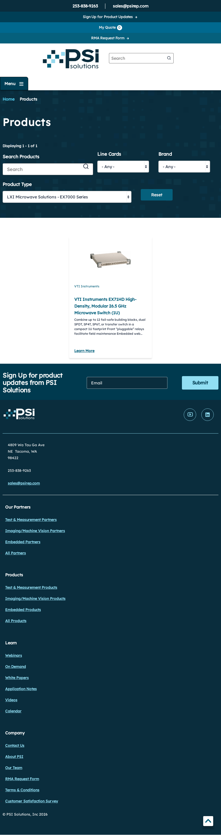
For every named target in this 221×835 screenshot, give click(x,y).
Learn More (84, 350)
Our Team (13, 767)
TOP (208, 822)
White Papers (17, 677)
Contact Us (14, 745)
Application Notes (21, 689)
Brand (165, 154)
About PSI (14, 756)
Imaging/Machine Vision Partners (35, 530)
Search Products (21, 157)
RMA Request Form (107, 38)
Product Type (17, 184)
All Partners (15, 553)
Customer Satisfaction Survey (31, 801)
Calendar (13, 711)
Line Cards (109, 154)
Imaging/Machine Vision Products (35, 598)
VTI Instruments (86, 286)
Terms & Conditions (22, 790)
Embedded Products (23, 609)
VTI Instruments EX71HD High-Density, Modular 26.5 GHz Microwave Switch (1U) (105, 306)
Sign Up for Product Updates (108, 16)
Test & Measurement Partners (31, 519)
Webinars (13, 655)
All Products (15, 620)
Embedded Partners (22, 542)
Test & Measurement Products (31, 587)
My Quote (110, 27)
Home (8, 99)
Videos (11, 700)
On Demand (15, 666)
